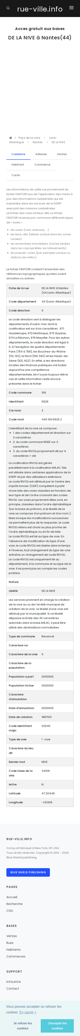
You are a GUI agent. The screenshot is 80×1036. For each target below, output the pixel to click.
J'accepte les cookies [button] (57, 1026)
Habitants (13, 950)
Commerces (15, 956)
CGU (9, 911)
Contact (12, 988)
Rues (9, 943)
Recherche (14, 904)
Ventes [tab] (62, 154)
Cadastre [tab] (18, 154)
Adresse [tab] (41, 154)
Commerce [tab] (42, 165)
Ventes (11, 936)
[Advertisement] (40, 93)
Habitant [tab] (18, 165)
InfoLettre (13, 982)
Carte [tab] (16, 175)
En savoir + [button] (27, 1012)
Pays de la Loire (30, 138)
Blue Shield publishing (28, 872)
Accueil (11, 897)
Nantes (38, 142)
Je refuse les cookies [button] (22, 1026)
